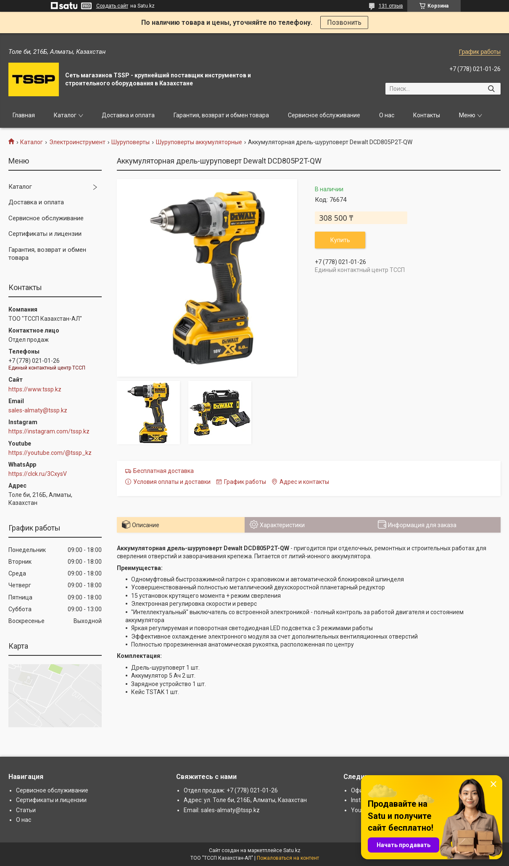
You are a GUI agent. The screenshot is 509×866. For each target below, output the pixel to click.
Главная (24, 115)
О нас (386, 115)
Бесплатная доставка (163, 470)
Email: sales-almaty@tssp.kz (222, 810)
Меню (467, 115)
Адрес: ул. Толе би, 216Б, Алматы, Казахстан (245, 800)
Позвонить (344, 22)
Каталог (65, 115)
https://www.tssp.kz (34, 389)
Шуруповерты (130, 142)
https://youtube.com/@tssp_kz (50, 452)
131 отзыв (391, 6)
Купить (340, 240)
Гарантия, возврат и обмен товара (221, 115)
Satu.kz (292, 850)
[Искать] (491, 89)
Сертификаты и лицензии (45, 234)
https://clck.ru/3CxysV (37, 473)
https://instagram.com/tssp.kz (49, 431)
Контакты (426, 115)
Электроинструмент (77, 142)
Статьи (26, 810)
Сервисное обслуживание (324, 115)
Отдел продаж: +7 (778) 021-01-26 (231, 790)
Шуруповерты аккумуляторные (199, 142)
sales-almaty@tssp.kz (37, 410)
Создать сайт (112, 6)
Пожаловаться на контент (288, 858)
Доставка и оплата (128, 115)
